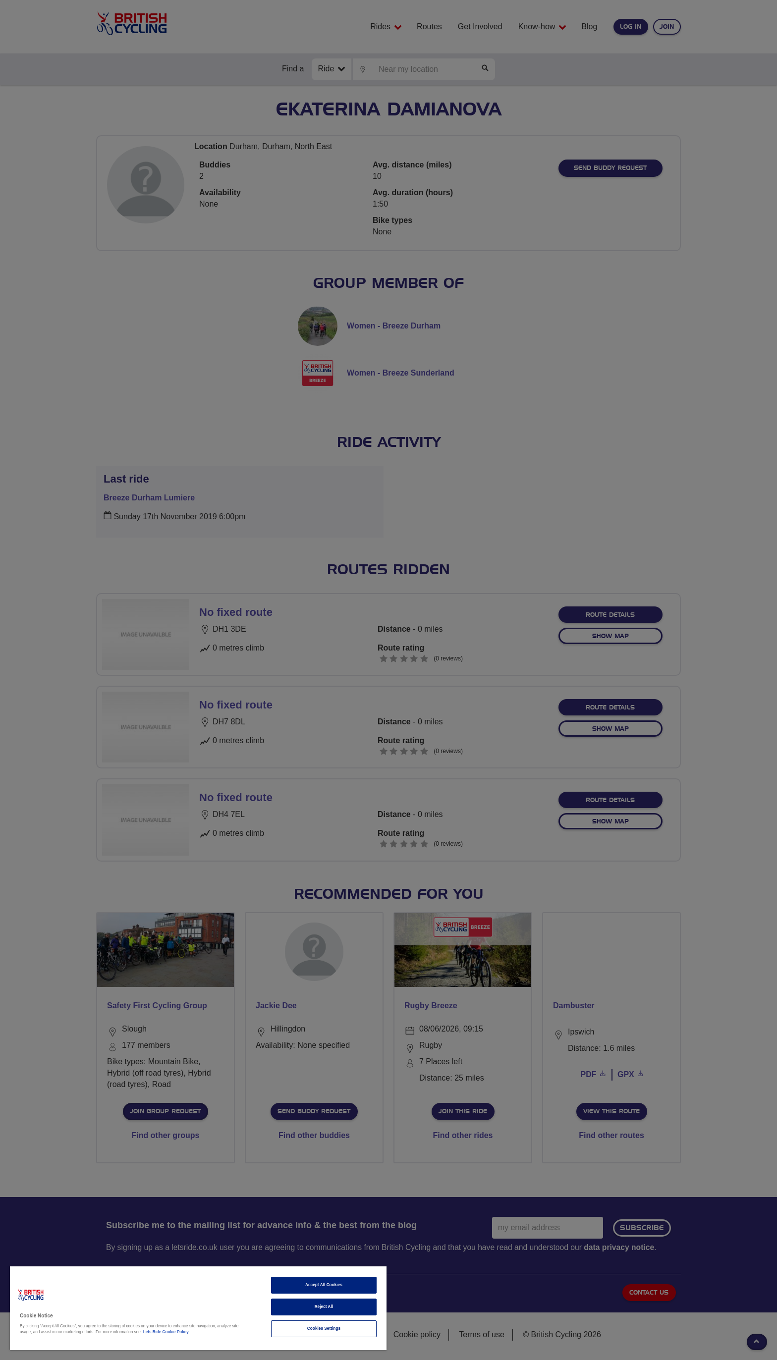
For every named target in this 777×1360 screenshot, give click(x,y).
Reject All (324, 1307)
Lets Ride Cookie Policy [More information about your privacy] (166, 1332)
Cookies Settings (323, 1328)
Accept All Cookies (323, 1285)
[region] (198, 1308)
